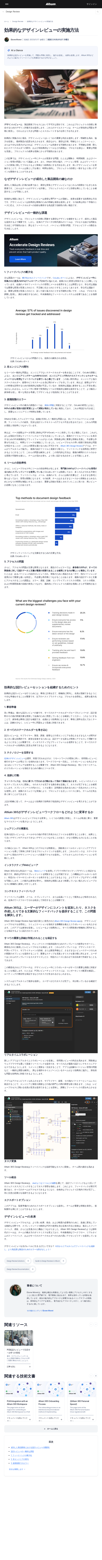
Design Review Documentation (19, 1271)
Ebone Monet (16, 39)
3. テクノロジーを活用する (19, 751)
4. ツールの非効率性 (15, 462)
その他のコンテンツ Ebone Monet (40, 1312)
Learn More (20, 259)
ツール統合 (10, 1179)
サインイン (92, 4)
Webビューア (40, 873)
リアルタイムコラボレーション (22, 1056)
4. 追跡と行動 (12, 774)
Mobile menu (6, 4)
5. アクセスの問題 (14, 561)
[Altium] (51, 4)
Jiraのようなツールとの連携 (44, 1185)
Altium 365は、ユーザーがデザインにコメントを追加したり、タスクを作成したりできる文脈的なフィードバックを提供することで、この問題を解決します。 (49, 913)
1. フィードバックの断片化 (19, 272)
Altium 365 (9, 821)
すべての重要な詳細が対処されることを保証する (32, 940)
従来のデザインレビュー (15, 757)
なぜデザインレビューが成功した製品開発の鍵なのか (41, 179)
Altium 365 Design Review (72, 445)
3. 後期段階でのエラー (20, 1465)
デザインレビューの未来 (21, 1218)
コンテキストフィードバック (20, 893)
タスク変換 (10, 1163)
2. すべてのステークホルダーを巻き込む (27, 729)
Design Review (11, 11)
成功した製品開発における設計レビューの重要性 (30, 1449)
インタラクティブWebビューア (22, 867)
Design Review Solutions (17, 1262)
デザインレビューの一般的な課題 (27, 213)
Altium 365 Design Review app (68, 923)
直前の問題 (49, 404)
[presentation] (96, 1378)
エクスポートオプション (18, 1201)
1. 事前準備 (10, 706)
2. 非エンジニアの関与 (17, 366)
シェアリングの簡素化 (16, 831)
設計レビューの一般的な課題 (22, 1453)
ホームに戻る (52, 1430)
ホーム (6, 21)
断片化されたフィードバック (35, 277)
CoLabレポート (61, 277)
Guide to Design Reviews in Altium (52, 1262)
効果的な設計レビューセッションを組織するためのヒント (44, 686)
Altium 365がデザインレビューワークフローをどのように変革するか (49, 813)
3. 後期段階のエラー (15, 399)
